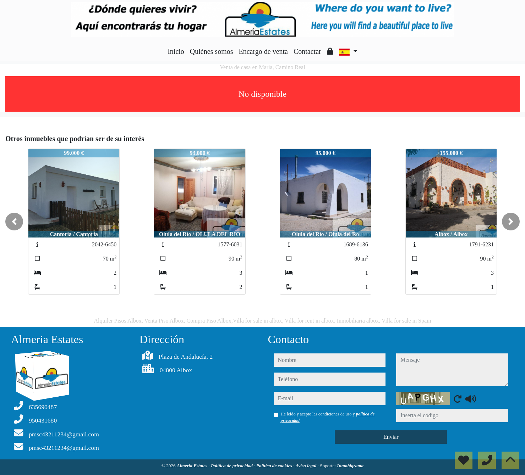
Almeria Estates (192, 465)
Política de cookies (274, 465)
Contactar (307, 51)
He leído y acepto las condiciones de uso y (328, 417)
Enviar (391, 437)
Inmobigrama (350, 465)
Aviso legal (307, 465)
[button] (14, 221)
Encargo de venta (263, 51)
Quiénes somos (211, 51)
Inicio (176, 51)
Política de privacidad (232, 465)
